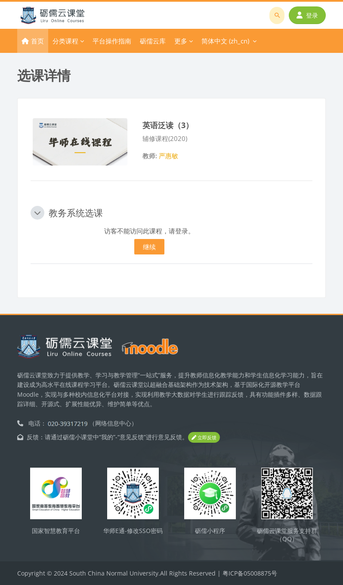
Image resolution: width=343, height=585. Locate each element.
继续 (149, 246)
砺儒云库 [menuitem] (153, 41)
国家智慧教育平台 (56, 531)
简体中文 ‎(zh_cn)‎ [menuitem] (225, 41)
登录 (307, 15)
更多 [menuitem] (180, 41)
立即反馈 (204, 437)
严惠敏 (168, 155)
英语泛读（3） (167, 124)
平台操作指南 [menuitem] (112, 41)
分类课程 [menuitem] (65, 41)
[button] (37, 213)
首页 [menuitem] (37, 41)
